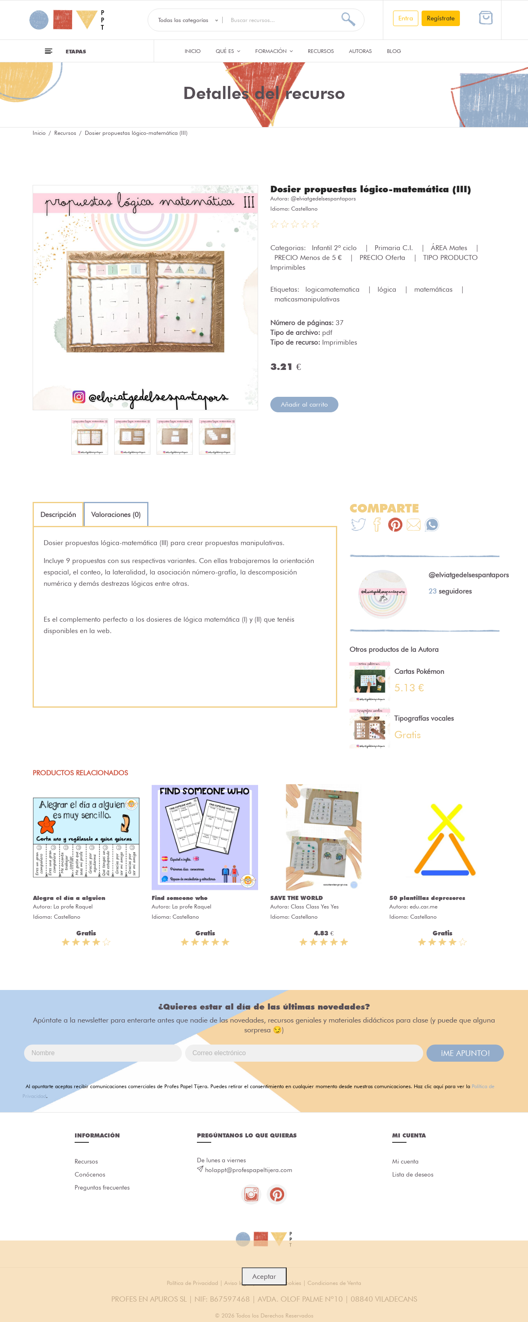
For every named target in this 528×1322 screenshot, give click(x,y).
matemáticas (434, 289)
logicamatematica (333, 289)
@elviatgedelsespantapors (323, 198)
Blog (394, 51)
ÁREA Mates (450, 248)
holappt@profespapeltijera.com (248, 1170)
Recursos (321, 51)
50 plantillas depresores (427, 898)
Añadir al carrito (304, 404)
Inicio (193, 51)
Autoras (360, 51)
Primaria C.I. (395, 248)
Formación (274, 51)
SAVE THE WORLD (296, 898)
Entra (405, 18)
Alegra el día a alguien (69, 898)
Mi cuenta (405, 1161)
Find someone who (180, 898)
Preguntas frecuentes (102, 1187)
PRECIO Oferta (383, 257)
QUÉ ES (228, 51)
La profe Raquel (73, 906)
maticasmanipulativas (307, 299)
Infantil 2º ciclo (335, 248)
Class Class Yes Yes (315, 906)
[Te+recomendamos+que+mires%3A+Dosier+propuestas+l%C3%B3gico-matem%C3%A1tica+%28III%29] (377, 525)
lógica (388, 289)
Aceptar (264, 1276)
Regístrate (441, 18)
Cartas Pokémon (419, 671)
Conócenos (90, 1174)
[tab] (58, 514)
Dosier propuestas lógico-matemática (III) (370, 189)
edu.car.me (423, 906)
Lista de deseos (412, 1174)
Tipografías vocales (424, 718)
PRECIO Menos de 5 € (309, 257)
